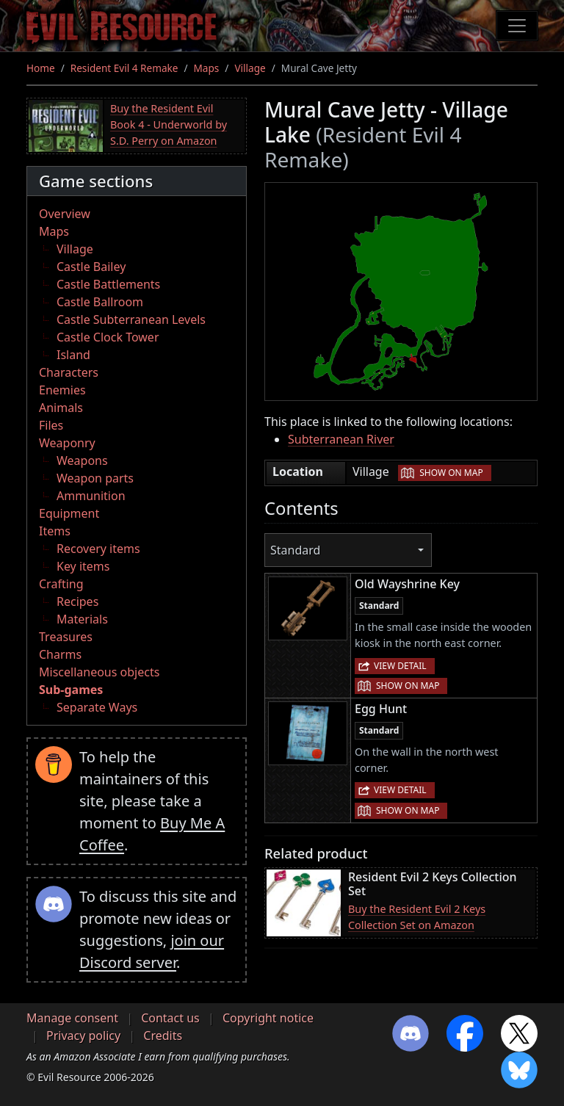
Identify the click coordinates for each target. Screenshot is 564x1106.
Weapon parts (95, 478)
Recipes (77, 601)
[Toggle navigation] (517, 25)
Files (51, 425)
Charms (60, 654)
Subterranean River (341, 439)
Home (40, 68)
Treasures (66, 637)
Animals (61, 408)
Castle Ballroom (100, 302)
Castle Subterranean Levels (131, 319)
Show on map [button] (450, 472)
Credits (162, 1035)
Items (54, 531)
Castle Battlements (108, 284)
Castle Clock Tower (108, 337)
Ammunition (91, 496)
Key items (83, 566)
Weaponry (67, 443)
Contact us (170, 1018)
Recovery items (98, 549)
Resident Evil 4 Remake (124, 68)
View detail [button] (400, 665)
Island (73, 355)
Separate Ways (97, 707)
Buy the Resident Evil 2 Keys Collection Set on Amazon (416, 917)
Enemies (62, 390)
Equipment (69, 513)
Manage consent (72, 1018)
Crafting (61, 584)
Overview (64, 214)
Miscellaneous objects (99, 672)
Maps (207, 68)
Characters (68, 372)
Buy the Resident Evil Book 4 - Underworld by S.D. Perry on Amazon (168, 124)
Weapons (82, 460)
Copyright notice (268, 1018)
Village (249, 68)
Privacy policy (83, 1035)
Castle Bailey (91, 267)
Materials (82, 619)
